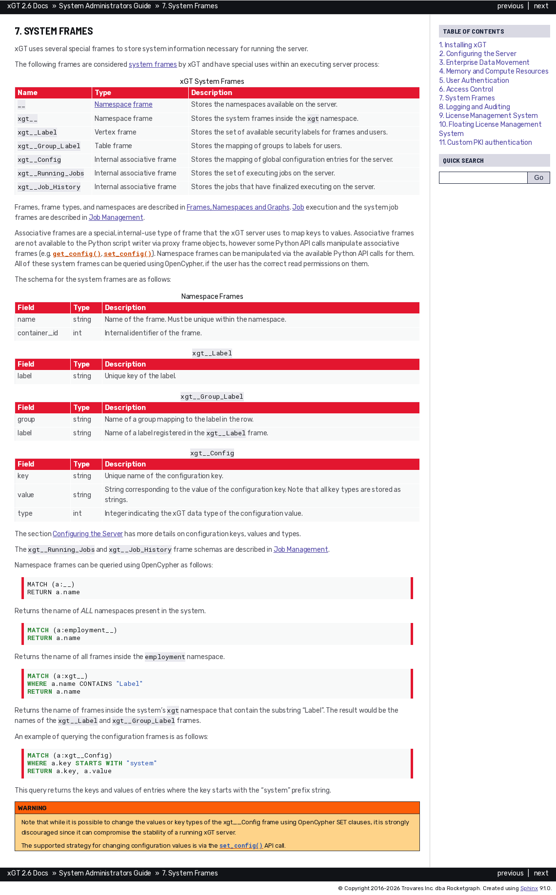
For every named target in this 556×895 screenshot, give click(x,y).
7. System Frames (190, 6)
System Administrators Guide (105, 6)
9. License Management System (488, 116)
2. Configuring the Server (477, 54)
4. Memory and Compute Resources (494, 71)
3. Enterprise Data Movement (484, 62)
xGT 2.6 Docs (27, 6)
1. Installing (463, 45)
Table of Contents (473, 31)
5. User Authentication (474, 81)
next (541, 6)
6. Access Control (466, 89)
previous (510, 6)
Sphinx (529, 888)
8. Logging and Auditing (474, 107)
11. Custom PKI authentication (485, 142)
